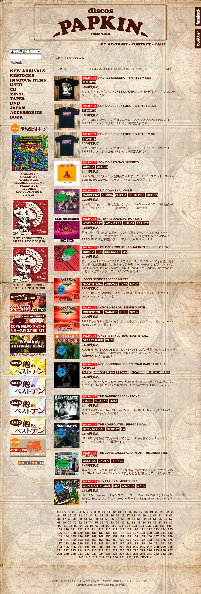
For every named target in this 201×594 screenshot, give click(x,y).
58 (122, 519)
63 (149, 519)
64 (154, 519)
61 (138, 519)
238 (128, 553)
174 (156, 540)
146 (80, 536)
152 (121, 536)
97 (97, 525)
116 (108, 529)
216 (94, 550)
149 (101, 536)
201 (108, 547)
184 (108, 543)
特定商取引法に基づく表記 (62, 581)
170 (128, 540)
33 (106, 515)
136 (128, 533)
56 (112, 519)
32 (101, 515)
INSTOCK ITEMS (28, 80)
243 (163, 553)
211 (59, 550)
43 (160, 515)
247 (94, 557)
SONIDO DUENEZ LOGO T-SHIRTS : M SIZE (127, 134)
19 (151, 512)
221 (128, 550)
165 (94, 540)
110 (66, 529)
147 (87, 536)
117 (114, 529)
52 (90, 519)
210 (170, 547)
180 (80, 543)
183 (101, 543)
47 (64, 519)
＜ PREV (61, 69)
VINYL (17, 94)
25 (64, 515)
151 (114, 536)
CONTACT (142, 44)
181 (87, 543)
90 (59, 525)
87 (160, 522)
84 (144, 522)
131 (94, 533)
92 (70, 525)
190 (149, 543)
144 (66, 536)
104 (141, 525)
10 (103, 512)
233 (94, 553)
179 (73, 543)
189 (142, 543)
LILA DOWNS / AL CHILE (115, 190)
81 (128, 522)
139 (149, 533)
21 (161, 512)
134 (114, 533)
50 (80, 519)
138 (142, 533)
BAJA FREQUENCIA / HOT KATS (120, 218)
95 (86, 525)
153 (128, 536)
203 (121, 547)
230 (73, 553)
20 (156, 512)
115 (101, 529)
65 (160, 519)
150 (108, 536)
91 (64, 525)
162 (73, 540)
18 (146, 512)
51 (85, 519)
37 (128, 515)
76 (101, 522)
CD (13, 89)
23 (172, 512)
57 (117, 519)
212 (66, 550)
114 (94, 529)
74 (90, 522)
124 (163, 529)
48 (69, 519)
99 (107, 525)
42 (154, 515)
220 (121, 550)
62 (144, 519)
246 (87, 557)
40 (144, 515)
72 (80, 522)
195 (66, 547)
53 (96, 519)
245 (80, 557)
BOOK (17, 117)
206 (142, 547)
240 (142, 553)
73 (85, 522)
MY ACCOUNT (115, 44)
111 (73, 529)
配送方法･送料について (114, 581)
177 (59, 543)
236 (114, 553)
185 (114, 543)
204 (128, 547)
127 (66, 533)
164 (87, 540)
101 (120, 525)
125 (170, 529)
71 (74, 522)
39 (138, 515)
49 (74, 519)
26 (69, 515)
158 (163, 536)
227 (170, 550)
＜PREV (60, 512)
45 (170, 515)
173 (149, 540)
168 (114, 540)
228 (59, 553)
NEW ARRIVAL (27, 71)
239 (135, 553)
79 (117, 522)
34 (112, 515)
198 (87, 547)
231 (80, 553)
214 (80, 550)
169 (121, 540)
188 (135, 543)
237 (121, 553)
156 (149, 536)
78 (112, 522)
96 (91, 525)
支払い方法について (89, 581)
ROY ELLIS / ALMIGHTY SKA (117, 481)
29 (85, 515)
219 (114, 550)
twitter (198, 38)
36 (122, 515)
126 (59, 533)
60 (133, 519)
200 (101, 547)
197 (80, 547)
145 (73, 536)
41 (149, 515)
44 (165, 515)
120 (135, 529)
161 (66, 540)
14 (124, 512)
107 (162, 525)
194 (59, 547)
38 (133, 515)
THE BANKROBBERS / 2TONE (118, 396)
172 (142, 540)
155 (142, 536)
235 (108, 553)
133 (108, 533)
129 (80, 533)
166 (101, 540)
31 (96, 515)
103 (134, 525)
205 (135, 547)
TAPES (17, 98)
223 (142, 550)
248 (101, 557)
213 (73, 550)
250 (115, 557)
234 (101, 553)
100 (113, 525)
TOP (57, 57)
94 (81, 525)
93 (75, 525)
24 (59, 515)
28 (80, 515)
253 (136, 557)
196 (73, 547)
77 (106, 522)
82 (133, 522)
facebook (198, 16)
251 (122, 557)
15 (130, 512)
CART (160, 44)
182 (94, 543)
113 (87, 529)
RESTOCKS (25, 75)
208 (156, 547)
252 (129, 557)
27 (74, 515)
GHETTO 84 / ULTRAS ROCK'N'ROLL (123, 335)
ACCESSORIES (26, 112)
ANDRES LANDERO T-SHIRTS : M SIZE (125, 77)
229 (66, 553)
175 (163, 540)
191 (156, 543)
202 (114, 547)
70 (69, 522)
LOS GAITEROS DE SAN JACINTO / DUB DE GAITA (133, 247)
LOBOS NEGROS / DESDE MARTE (105, 279)
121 (142, 529)
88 (165, 522)
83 (138, 522)
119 (128, 529)
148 (94, 536)
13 (119, 512)
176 (170, 540)
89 (170, 522)
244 (170, 553)
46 (59, 519)
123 (156, 529)
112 (80, 529)
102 (127, 525)
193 (170, 543)
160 (59, 540)
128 (73, 533)
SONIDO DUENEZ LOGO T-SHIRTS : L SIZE (127, 106)
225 (156, 550)
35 (117, 515)
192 (163, 543)
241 (149, 553)
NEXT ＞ (170, 69)
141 (163, 533)
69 (64, 522)
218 (108, 550)
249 (108, 557)
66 (165, 519)
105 (148, 525)
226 (163, 550)
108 (169, 525)
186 (121, 543)
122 (149, 529)
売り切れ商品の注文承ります (28, 352)
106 (155, 525)
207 (149, 547)
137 (135, 533)
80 (122, 522)
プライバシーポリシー (140, 581)
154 (135, 536)
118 (121, 529)
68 (59, 522)
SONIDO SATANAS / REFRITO (118, 162)
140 (156, 533)
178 (66, 543)
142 (170, 533)
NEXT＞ (146, 557)
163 (80, 540)
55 (106, 519)
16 (135, 512)
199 (94, 547)
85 (149, 522)
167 (108, 540)
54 (101, 519)
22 (167, 512)
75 (96, 522)
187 (128, 543)
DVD (15, 103)
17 (140, 512)
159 (170, 536)
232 (87, 553)
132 (101, 533)
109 (59, 529)
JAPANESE (25, 108)
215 (87, 550)
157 (156, 536)
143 (59, 536)
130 (87, 533)
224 (149, 550)
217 (101, 550)
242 (156, 553)
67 (170, 519)
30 (90, 515)
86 (154, 522)
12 (114, 512)
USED (25, 85)
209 (163, 547)
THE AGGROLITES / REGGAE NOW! (122, 424)
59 (128, 519)
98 (102, 525)
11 (108, 512)
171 (135, 540)
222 (135, 550)
